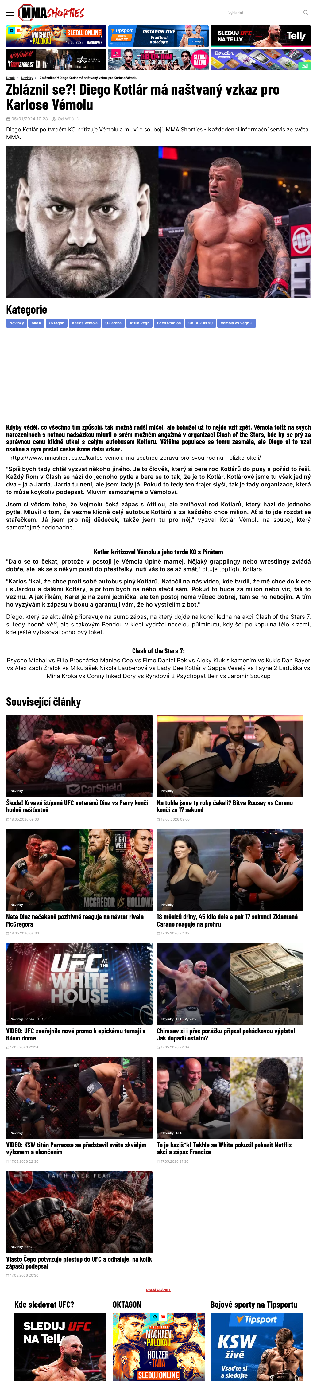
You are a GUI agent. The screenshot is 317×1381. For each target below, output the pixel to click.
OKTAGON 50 (230, 324)
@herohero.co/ (109, 1261)
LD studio (248, 1373)
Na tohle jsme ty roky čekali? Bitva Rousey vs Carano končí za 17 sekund (156, 782)
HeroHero (137, 1327)
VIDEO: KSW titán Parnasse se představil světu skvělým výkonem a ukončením (52, 968)
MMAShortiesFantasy (183, 1327)
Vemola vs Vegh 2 (271, 324)
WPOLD (73, 120)
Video (133, 853)
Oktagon (64, 324)
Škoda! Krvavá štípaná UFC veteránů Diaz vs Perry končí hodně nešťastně (52, 782)
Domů (11, 78)
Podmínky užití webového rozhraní (91, 1373)
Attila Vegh (159, 324)
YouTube (226, 1282)
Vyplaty (246, 853)
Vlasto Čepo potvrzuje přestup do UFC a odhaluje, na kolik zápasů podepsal (260, 965)
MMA (41, 324)
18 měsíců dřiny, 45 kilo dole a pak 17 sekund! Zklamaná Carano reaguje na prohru (53, 873)
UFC (143, 853)
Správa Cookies (138, 1373)
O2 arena (130, 324)
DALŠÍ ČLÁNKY (158, 1000)
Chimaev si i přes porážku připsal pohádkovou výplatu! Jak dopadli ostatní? (254, 873)
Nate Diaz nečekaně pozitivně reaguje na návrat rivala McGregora (260, 782)
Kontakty (158, 1314)
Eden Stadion (193, 324)
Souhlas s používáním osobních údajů (187, 1373)
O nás (112, 1327)
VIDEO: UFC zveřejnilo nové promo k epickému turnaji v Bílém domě (154, 870)
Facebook (137, 1282)
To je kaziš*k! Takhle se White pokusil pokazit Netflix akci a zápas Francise (157, 965)
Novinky (29, 78)
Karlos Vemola (97, 324)
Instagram (182, 1282)
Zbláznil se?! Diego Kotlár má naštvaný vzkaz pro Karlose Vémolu (96, 78)
